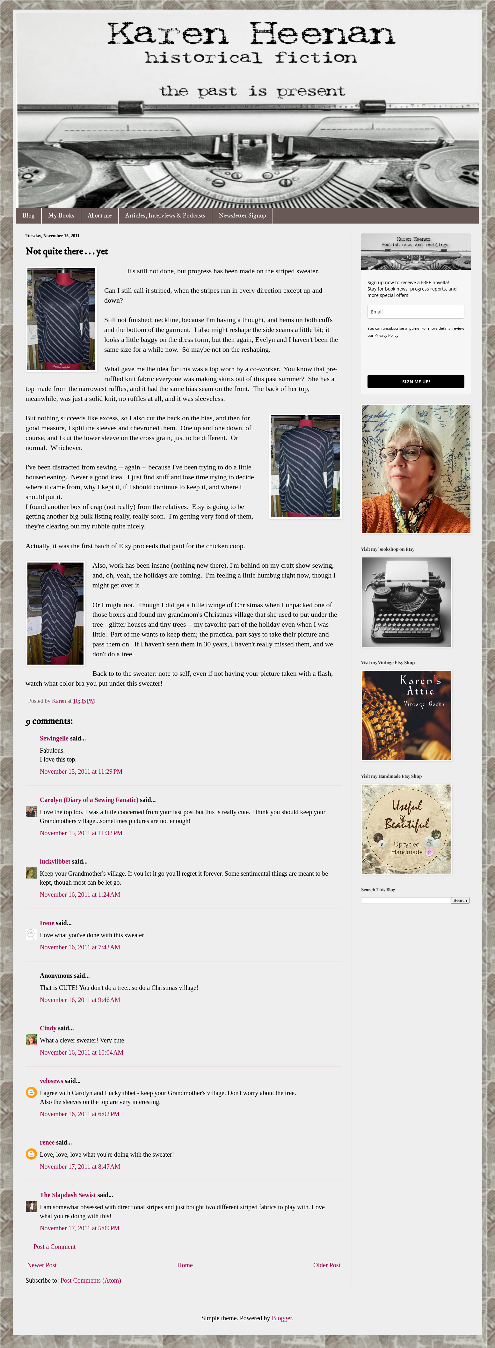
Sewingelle (54, 738)
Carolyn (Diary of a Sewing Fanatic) (89, 799)
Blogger (282, 1318)
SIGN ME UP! (416, 382)
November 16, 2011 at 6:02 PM (80, 1113)
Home (185, 1265)
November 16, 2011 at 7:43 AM (80, 947)
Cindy (49, 1028)
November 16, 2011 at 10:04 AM (81, 1052)
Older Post (326, 1265)
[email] (416, 312)
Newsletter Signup (242, 216)
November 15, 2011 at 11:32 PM (81, 832)
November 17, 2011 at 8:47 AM (80, 1166)
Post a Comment (54, 1246)
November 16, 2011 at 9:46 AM (80, 999)
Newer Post (42, 1265)
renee (47, 1142)
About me (100, 216)
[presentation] (416, 356)
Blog (28, 216)
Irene (47, 922)
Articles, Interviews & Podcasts (165, 216)
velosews (51, 1080)
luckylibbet (55, 861)
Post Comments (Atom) (91, 1280)
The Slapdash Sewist (68, 1194)
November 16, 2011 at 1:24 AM (80, 894)
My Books (61, 216)
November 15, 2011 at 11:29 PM (81, 771)
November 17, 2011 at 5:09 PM (80, 1228)
